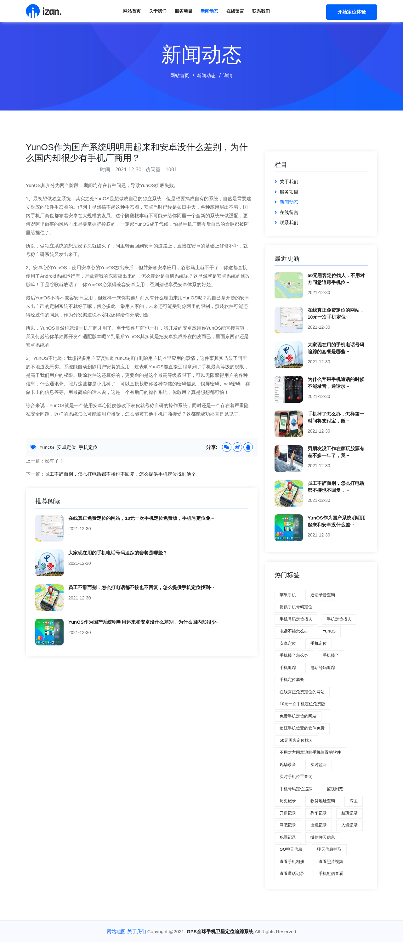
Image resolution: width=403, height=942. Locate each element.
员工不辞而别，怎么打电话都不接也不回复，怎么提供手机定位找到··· (141, 587)
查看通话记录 (292, 873)
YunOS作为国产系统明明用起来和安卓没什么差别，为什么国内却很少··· (144, 621)
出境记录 (318, 825)
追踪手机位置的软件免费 (302, 728)
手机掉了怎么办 (294, 655)
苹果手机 (288, 595)
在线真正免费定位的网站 (302, 692)
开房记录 (288, 813)
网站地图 (116, 931)
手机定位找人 (339, 619)
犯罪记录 (288, 837)
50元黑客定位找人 (296, 740)
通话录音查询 (322, 595)
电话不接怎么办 (294, 631)
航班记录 (349, 813)
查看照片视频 (331, 861)
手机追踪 (288, 667)
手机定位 (88, 447)
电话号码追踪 (322, 667)
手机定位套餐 (292, 679)
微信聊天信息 (322, 837)
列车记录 (318, 813)
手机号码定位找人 (296, 619)
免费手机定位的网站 (298, 716)
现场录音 (288, 764)
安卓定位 (66, 447)
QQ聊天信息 (291, 849)
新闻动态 (209, 11)
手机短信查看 (331, 873)
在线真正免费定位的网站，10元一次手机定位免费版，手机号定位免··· (141, 517)
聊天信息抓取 (329, 849)
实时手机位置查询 (296, 776)
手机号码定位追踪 (296, 789)
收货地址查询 (322, 800)
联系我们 (261, 11)
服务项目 (183, 11)
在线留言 (235, 11)
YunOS (46, 447)
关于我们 (158, 11)
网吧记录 (288, 825)
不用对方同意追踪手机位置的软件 (310, 752)
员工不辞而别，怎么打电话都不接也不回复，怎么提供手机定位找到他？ (120, 474)
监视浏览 (335, 789)
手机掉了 (331, 655)
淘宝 (353, 800)
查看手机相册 (292, 861)
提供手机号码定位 (296, 607)
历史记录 (288, 800)
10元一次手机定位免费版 (302, 703)
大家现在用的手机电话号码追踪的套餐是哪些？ (117, 552)
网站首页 (132, 11)
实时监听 (318, 764)
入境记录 (349, 825)
